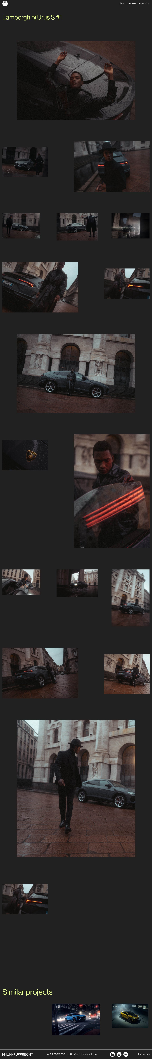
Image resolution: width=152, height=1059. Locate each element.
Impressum (144, 1054)
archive (132, 3)
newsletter (144, 3)
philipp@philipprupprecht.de (82, 1054)
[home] (5, 3)
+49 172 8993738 (56, 1054)
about (122, 3)
